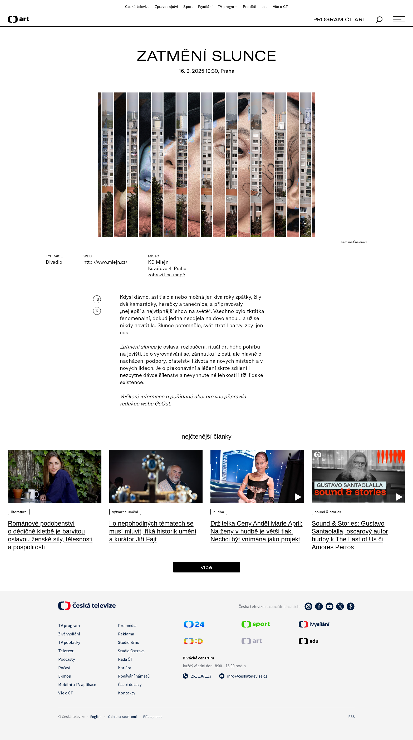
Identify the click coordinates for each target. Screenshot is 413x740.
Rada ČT (125, 659)
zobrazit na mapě (166, 274)
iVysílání (205, 6)
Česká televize (137, 6)
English (95, 716)
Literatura (19, 511)
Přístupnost (152, 716)
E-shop (64, 676)
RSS (351, 716)
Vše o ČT (280, 6)
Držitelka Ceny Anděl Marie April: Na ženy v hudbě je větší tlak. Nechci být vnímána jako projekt (256, 531)
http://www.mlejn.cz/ (105, 262)
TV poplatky (69, 642)
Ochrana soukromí (122, 716)
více (206, 567)
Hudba (218, 511)
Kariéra (124, 667)
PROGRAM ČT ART (339, 19)
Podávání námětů (134, 676)
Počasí (64, 667)
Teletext (66, 650)
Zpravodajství (166, 6)
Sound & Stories (328, 511)
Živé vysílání (69, 633)
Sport (188, 6)
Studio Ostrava (131, 650)
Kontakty (126, 692)
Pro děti (249, 6)
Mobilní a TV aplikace (77, 684)
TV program (227, 6)
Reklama (126, 633)
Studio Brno (128, 642)
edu (265, 6)
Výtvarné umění (125, 511)
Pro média (127, 625)
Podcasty (66, 659)
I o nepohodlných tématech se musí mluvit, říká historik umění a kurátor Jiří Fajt (152, 531)
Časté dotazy (129, 684)
